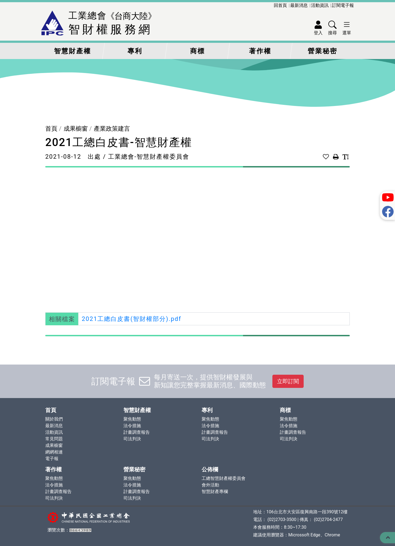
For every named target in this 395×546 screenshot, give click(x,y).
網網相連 (54, 452)
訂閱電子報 (343, 5)
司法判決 (132, 438)
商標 (197, 51)
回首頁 (280, 5)
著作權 (260, 51)
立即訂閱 (288, 381)
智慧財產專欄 (215, 491)
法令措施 (132, 425)
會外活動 (210, 485)
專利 (135, 51)
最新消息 (299, 5)
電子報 (51, 458)
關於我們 (54, 419)
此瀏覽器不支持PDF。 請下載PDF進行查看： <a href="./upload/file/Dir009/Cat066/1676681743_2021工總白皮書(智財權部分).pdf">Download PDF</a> (197, 239)
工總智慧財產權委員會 (224, 478)
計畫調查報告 (136, 432)
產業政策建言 (112, 128)
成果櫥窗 (76, 128)
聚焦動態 (132, 419)
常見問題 (54, 438)
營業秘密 (322, 51)
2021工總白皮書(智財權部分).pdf (131, 318)
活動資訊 (320, 5)
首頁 (51, 128)
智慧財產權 (72, 51)
